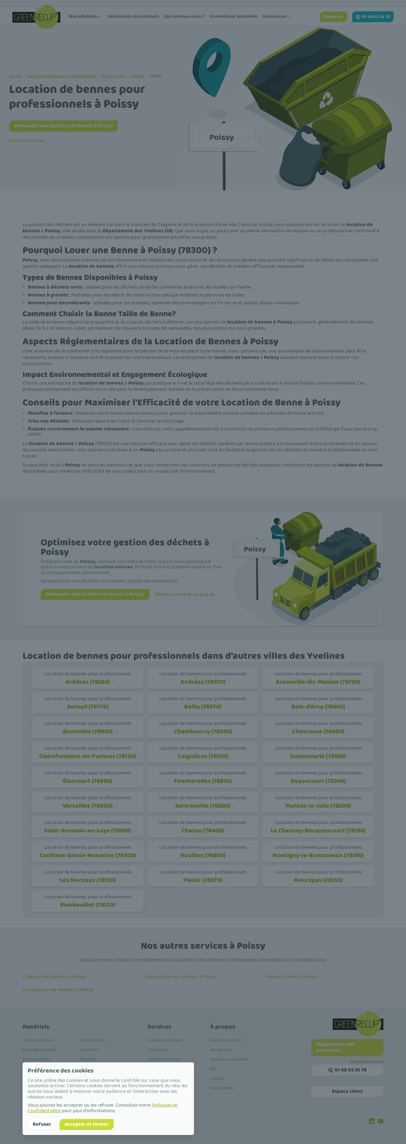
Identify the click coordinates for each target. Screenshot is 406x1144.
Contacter (333, 16)
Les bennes (89, 1050)
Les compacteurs (37, 1059)
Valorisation (157, 1050)
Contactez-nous (26, 140)
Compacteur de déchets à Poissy (58, 990)
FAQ (213, 1069)
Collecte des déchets (164, 1040)
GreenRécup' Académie (233, 16)
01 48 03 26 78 (373, 16)
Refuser (42, 1124)
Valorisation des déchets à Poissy (181, 977)
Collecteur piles (92, 1040)
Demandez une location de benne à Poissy (63, 126)
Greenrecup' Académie (229, 1059)
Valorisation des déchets (133, 16)
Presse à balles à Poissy (291, 977)
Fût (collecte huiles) (39, 1050)
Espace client (347, 1091)
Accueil (15, 76)
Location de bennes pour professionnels (61, 76)
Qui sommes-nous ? (184, 16)
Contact (217, 1078)
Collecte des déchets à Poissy (54, 977)
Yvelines (137, 76)
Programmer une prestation (335, 1047)
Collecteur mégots (38, 1040)
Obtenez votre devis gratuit (185, 594)
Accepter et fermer (87, 1124)
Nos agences (220, 1050)
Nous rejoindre (222, 1088)
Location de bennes (164, 1059)
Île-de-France (113, 76)
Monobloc (88, 1059)
